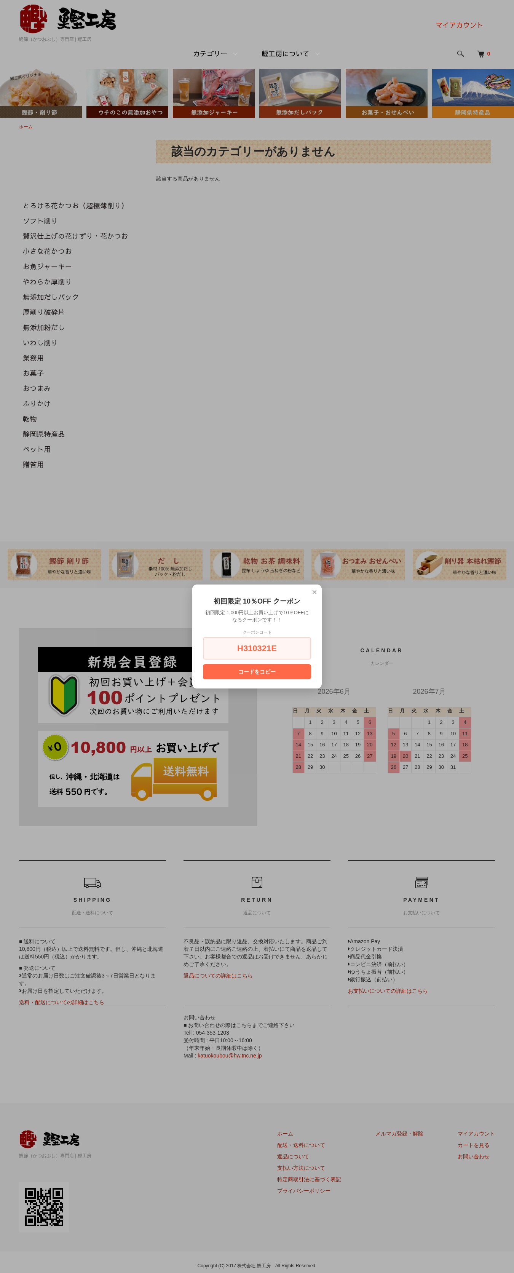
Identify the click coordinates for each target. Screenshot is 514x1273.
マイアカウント (460, 25)
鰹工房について (286, 53)
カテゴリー (210, 53)
